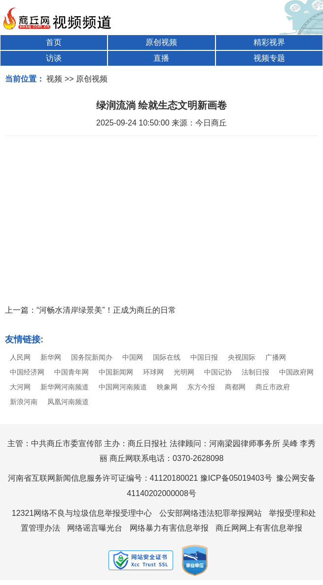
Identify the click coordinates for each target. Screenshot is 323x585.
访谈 (54, 58)
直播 (161, 58)
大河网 (20, 387)
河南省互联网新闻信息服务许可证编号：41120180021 (103, 478)
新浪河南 (23, 402)
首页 (54, 42)
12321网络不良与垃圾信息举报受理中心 (82, 513)
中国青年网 (71, 372)
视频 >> (59, 79)
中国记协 (218, 372)
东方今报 (201, 387)
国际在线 (166, 357)
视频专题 (269, 58)
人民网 (20, 357)
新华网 (50, 357)
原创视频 (161, 42)
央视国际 (241, 357)
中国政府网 (296, 372)
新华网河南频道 (64, 387)
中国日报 (204, 357)
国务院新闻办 (91, 357)
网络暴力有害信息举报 (169, 528)
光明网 (184, 372)
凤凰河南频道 (68, 402)
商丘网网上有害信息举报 (258, 528)
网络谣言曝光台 (94, 528)
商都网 (235, 387)
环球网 (153, 372)
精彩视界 (269, 42)
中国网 (132, 357)
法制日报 (255, 372)
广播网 (275, 357)
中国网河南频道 (123, 387)
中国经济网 (27, 372)
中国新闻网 (116, 372)
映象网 (167, 387)
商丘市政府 (272, 387)
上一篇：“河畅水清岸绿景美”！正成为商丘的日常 (90, 310)
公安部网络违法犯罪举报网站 (210, 513)
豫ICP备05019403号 (236, 478)
